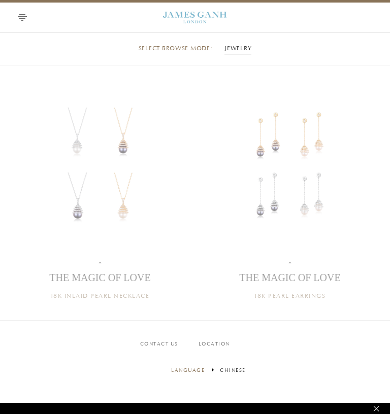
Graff (195, 17)
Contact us (159, 344)
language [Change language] (188, 370)
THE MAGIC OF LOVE (99, 277)
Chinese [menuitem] (233, 370)
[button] (22, 17)
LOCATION (214, 344)
